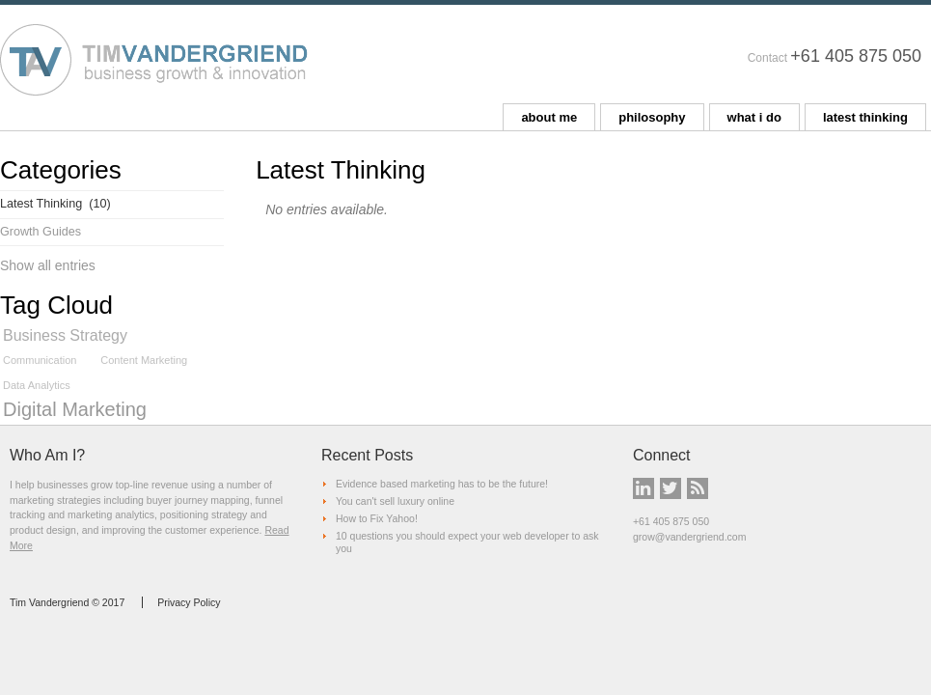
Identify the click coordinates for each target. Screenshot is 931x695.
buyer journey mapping (198, 500)
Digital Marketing (75, 410)
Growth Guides (40, 231)
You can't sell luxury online (395, 501)
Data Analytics (36, 385)
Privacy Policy (188, 602)
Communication (39, 360)
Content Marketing (143, 360)
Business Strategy (65, 335)
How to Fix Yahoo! (377, 518)
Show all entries (48, 265)
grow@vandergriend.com (689, 536)
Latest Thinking (55, 203)
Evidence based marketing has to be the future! (442, 483)
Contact (767, 58)
